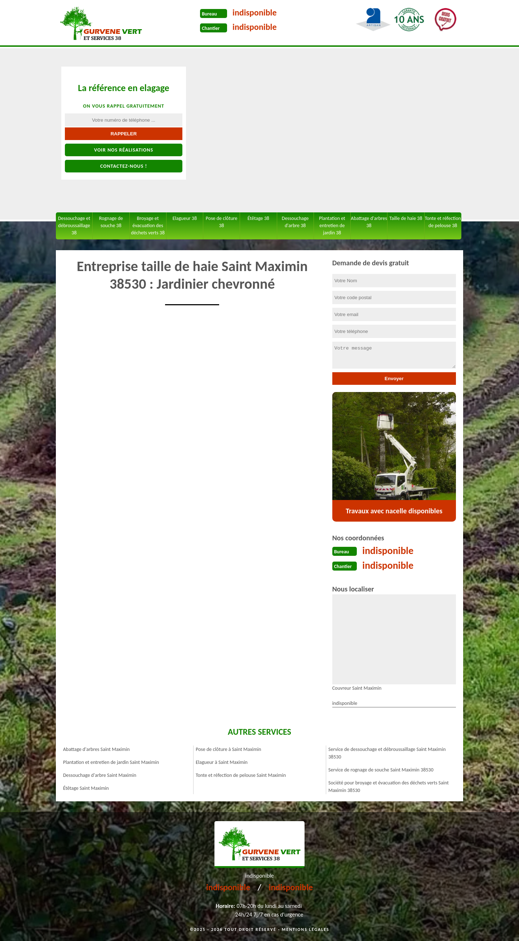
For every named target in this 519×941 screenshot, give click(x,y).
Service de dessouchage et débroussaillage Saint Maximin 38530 (387, 752)
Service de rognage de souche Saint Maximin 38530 (381, 769)
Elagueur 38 (185, 218)
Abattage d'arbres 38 (369, 222)
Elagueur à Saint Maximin (222, 761)
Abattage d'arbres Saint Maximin (96, 749)
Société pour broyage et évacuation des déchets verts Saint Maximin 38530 (388, 786)
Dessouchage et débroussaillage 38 (74, 225)
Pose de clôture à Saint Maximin (228, 749)
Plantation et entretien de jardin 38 (332, 225)
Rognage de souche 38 (111, 222)
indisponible (254, 12)
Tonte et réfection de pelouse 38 (443, 222)
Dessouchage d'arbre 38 (295, 222)
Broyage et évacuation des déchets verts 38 (147, 225)
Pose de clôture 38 (222, 222)
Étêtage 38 (258, 218)
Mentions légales (305, 928)
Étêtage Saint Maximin (86, 787)
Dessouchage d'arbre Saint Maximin (99, 774)
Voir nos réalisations (123, 150)
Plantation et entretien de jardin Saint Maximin (111, 761)
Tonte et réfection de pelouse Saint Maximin (241, 774)
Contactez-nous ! (123, 166)
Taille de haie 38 (405, 218)
